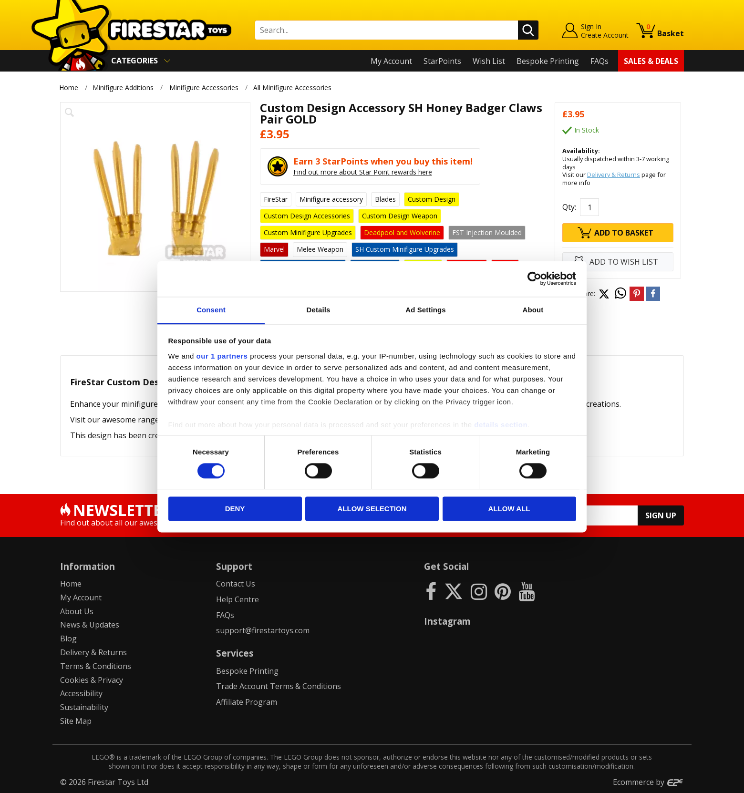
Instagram (447, 621)
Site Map (76, 721)
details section (500, 425)
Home (68, 87)
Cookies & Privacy (91, 680)
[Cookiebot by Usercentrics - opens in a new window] (534, 278)
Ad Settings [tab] (425, 310)
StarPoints (442, 61)
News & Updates (89, 624)
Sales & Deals (651, 61)
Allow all (509, 509)
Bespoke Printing (548, 61)
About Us (76, 611)
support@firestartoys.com (263, 630)
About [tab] (533, 310)
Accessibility (81, 693)
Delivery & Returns (613, 174)
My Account (391, 61)
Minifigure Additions (123, 87)
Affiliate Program (246, 702)
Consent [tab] (211, 310)
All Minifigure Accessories (294, 87)
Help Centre (237, 599)
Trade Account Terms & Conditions (278, 686)
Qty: (569, 207)
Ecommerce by (648, 782)
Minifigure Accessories (203, 87)
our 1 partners (222, 356)
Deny (235, 509)
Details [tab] (319, 310)
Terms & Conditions (95, 666)
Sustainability (84, 707)
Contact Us (235, 583)
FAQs (599, 61)
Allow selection (372, 509)
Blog (68, 638)
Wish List (489, 61)
